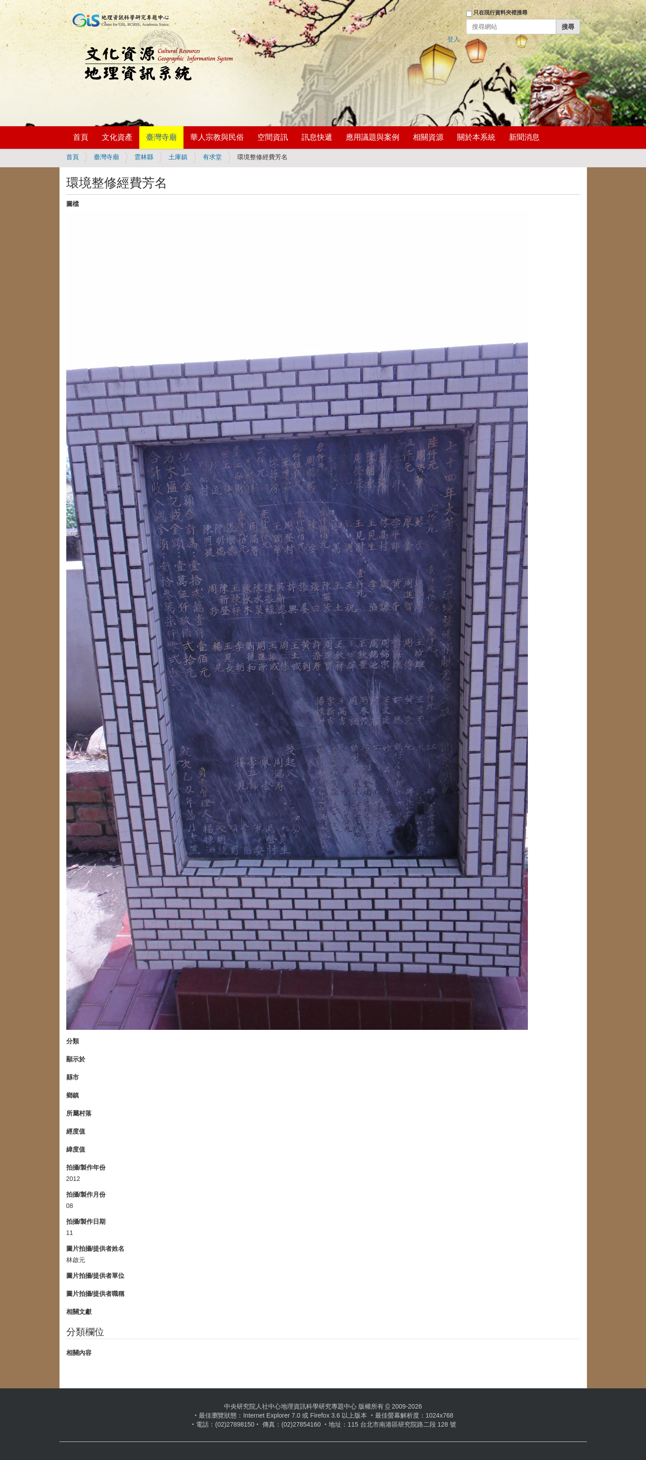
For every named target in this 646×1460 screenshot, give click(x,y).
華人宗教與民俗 (217, 137)
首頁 (80, 137)
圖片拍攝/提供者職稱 (95, 1293)
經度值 (75, 1131)
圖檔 (72, 203)
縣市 (72, 1077)
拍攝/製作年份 (86, 1167)
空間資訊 (272, 137)
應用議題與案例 (372, 137)
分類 (72, 1041)
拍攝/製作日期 (86, 1221)
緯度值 (75, 1149)
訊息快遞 (317, 137)
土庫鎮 (178, 157)
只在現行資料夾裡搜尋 (500, 12)
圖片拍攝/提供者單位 (95, 1275)
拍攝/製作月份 (86, 1194)
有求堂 (212, 157)
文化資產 (117, 137)
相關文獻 (79, 1311)
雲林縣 (143, 157)
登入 (453, 39)
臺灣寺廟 (161, 137)
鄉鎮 (72, 1095)
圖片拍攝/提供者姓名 (95, 1248)
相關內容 (79, 1352)
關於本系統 (476, 137)
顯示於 (75, 1059)
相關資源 (428, 137)
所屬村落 (79, 1113)
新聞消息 (524, 137)
